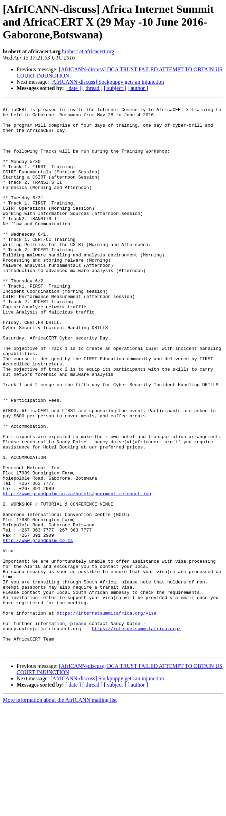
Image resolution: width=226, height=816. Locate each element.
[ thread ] (92, 88)
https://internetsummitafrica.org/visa (107, 716)
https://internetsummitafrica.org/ (136, 734)
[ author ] (138, 88)
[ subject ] (115, 88)
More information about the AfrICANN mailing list (60, 810)
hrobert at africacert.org (88, 51)
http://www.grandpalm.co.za (38, 628)
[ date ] (73, 88)
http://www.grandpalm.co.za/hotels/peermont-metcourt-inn (77, 572)
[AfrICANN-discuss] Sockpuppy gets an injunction (107, 82)
